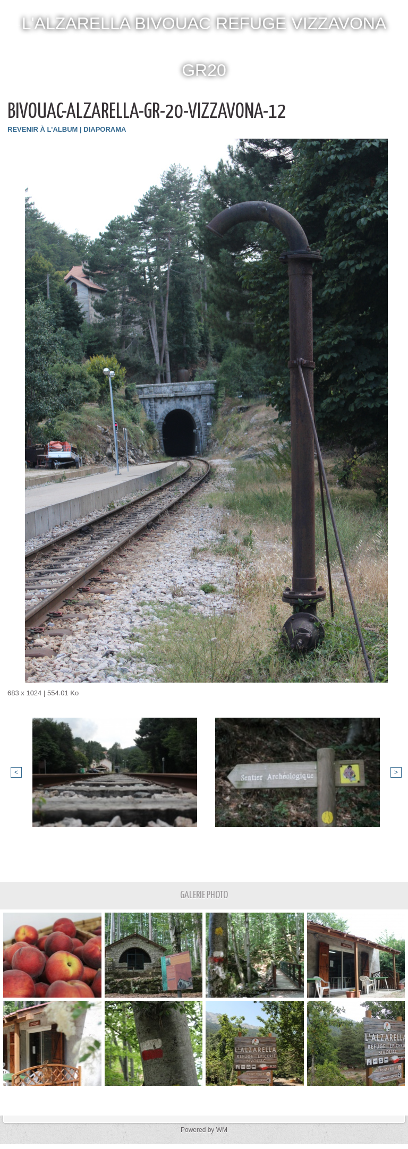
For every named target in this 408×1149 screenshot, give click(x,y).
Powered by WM (204, 1130)
